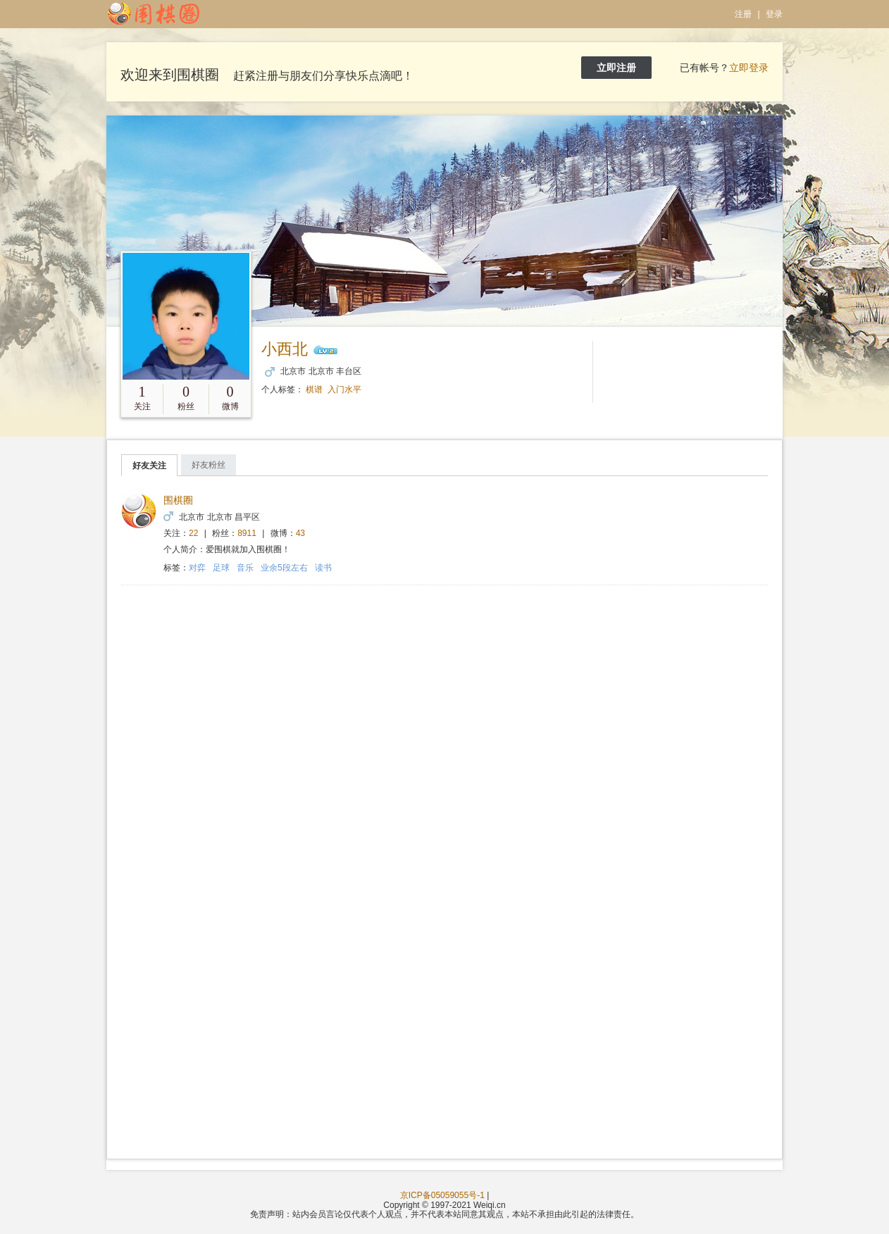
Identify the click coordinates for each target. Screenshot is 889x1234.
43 (300, 533)
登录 (774, 14)
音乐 (245, 568)
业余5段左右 (284, 568)
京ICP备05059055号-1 (442, 1195)
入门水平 (344, 389)
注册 (743, 14)
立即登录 (749, 67)
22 (193, 533)
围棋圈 (178, 500)
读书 (323, 568)
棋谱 (314, 389)
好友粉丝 (208, 465)
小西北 (284, 349)
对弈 (197, 568)
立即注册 (616, 67)
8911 (246, 533)
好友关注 (149, 465)
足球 (221, 568)
